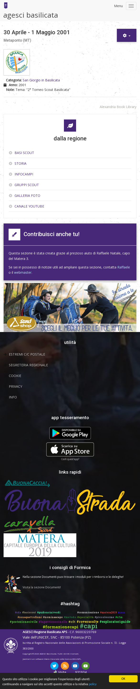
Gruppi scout (27, 185)
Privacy (15, 386)
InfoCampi (24, 174)
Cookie (15, 375)
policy (92, 685)
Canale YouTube (29, 206)
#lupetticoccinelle (53, 622)
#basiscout (29, 612)
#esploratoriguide (114, 621)
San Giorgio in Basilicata (41, 80)
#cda (18, 612)
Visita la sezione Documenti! (42, 587)
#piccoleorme (104, 617)
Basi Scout (24, 152)
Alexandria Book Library (118, 106)
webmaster (22, 272)
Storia (20, 163)
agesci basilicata (30, 15)
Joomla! (26, 659)
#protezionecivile (23, 622)
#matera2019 (108, 612)
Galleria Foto (27, 195)
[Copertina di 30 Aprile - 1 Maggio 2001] (17, 62)
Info (13, 397)
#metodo (70, 617)
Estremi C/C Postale (27, 354)
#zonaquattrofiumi (30, 617)
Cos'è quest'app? (70, 459)
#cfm (119, 617)
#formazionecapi (60, 627)
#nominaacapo (53, 617)
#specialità (85, 617)
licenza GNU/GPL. (73, 659)
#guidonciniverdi (48, 612)
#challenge (69, 612)
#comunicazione (88, 612)
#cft (71, 622)
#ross (121, 612)
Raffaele (123, 267)
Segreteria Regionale (28, 365)
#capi (89, 625)
